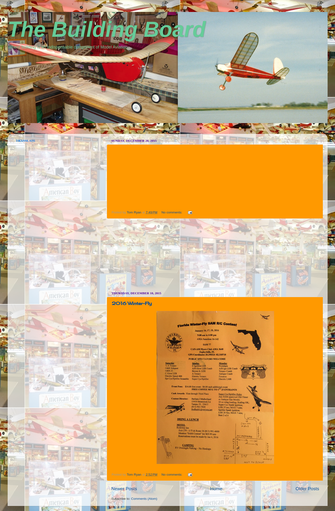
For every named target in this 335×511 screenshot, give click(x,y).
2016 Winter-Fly (132, 303)
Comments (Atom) (144, 498)
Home (216, 488)
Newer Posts (124, 488)
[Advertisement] (215, 255)
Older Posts (307, 488)
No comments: (172, 212)
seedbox (14, 132)
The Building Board (107, 29)
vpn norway (20, 132)
